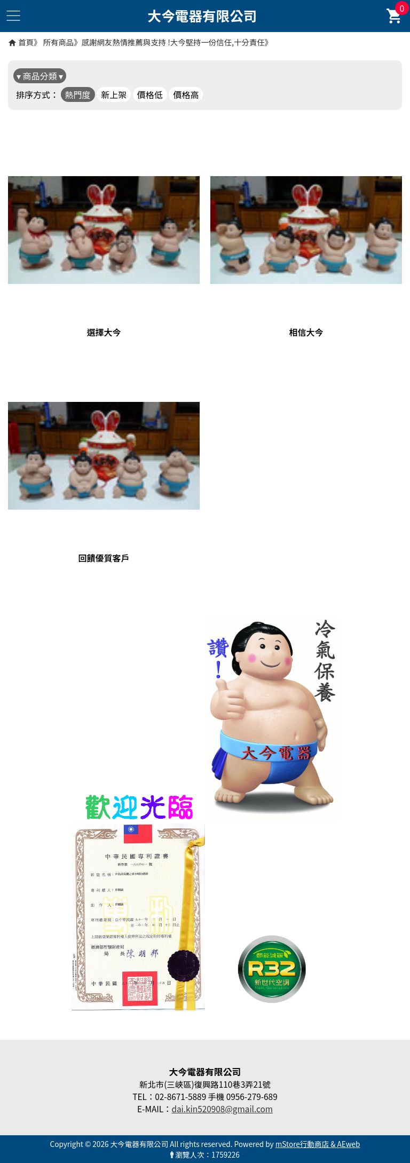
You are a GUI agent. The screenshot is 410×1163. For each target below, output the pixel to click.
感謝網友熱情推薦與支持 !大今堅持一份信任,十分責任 (173, 42)
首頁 (26, 42)
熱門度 (78, 94)
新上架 (114, 94)
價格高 (186, 94)
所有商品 (58, 42)
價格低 (150, 94)
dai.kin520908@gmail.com (222, 1108)
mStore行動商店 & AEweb (317, 1143)
